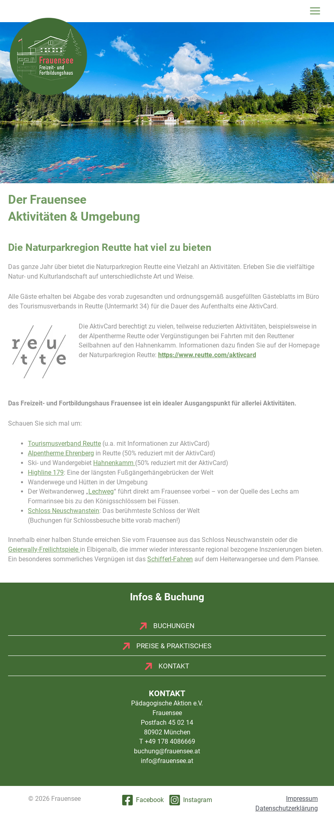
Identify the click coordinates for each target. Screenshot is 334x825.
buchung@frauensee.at (167, 751)
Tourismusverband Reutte (64, 443)
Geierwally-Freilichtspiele (44, 549)
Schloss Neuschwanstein (63, 511)
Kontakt (174, 666)
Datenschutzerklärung (286, 808)
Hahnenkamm (114, 463)
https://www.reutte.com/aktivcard (207, 355)
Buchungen (173, 626)
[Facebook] (142, 800)
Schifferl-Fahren (170, 559)
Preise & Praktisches (173, 646)
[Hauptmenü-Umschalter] (315, 11)
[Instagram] (190, 800)
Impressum (302, 798)
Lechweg (101, 491)
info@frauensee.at (167, 761)
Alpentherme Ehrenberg (61, 453)
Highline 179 (46, 472)
